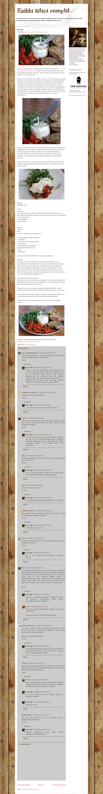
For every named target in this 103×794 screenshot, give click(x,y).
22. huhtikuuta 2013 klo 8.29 (46, 392)
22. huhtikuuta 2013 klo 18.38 (40, 715)
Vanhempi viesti (59, 785)
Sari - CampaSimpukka (29, 353)
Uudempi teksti (23, 785)
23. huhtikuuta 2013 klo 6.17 (41, 594)
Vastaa (24, 360)
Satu (23, 538)
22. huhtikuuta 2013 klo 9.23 (34, 455)
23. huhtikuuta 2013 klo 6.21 (41, 692)
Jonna (24, 663)
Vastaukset (27, 364)
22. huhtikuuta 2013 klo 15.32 (41, 434)
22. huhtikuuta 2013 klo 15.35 (41, 525)
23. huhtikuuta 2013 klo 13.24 (38, 606)
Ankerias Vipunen (28, 625)
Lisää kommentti (24, 744)
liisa (23, 485)
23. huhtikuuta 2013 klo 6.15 (41, 553)
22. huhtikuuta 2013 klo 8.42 (35, 418)
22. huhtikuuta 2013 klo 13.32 (43, 511)
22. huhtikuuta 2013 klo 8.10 (47, 353)
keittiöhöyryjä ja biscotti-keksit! (31, 341)
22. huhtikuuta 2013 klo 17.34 (43, 625)
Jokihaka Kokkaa (27, 511)
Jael (23, 568)
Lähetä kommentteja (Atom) (30, 789)
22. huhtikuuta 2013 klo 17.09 (34, 568)
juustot (45, 32)
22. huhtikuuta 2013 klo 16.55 (34, 538)
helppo (40, 32)
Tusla (27, 679)
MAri (23, 455)
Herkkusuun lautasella (29, 392)
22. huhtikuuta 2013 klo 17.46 (35, 663)
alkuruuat (34, 32)
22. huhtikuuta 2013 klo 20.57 (39, 679)
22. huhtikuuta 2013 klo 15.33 (41, 470)
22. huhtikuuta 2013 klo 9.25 (34, 485)
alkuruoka (28, 32)
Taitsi (23, 418)
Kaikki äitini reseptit (43, 10)
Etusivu (41, 785)
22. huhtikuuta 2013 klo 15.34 (41, 497)
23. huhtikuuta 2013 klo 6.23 (41, 729)
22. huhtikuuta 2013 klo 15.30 (41, 367)
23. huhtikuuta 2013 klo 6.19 (41, 646)
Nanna (26, 344)
